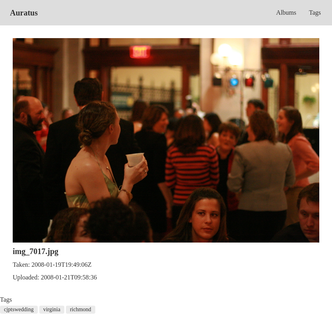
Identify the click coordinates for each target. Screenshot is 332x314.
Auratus (24, 12)
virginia (51, 309)
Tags (315, 12)
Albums (286, 12)
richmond (80, 309)
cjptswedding (19, 309)
